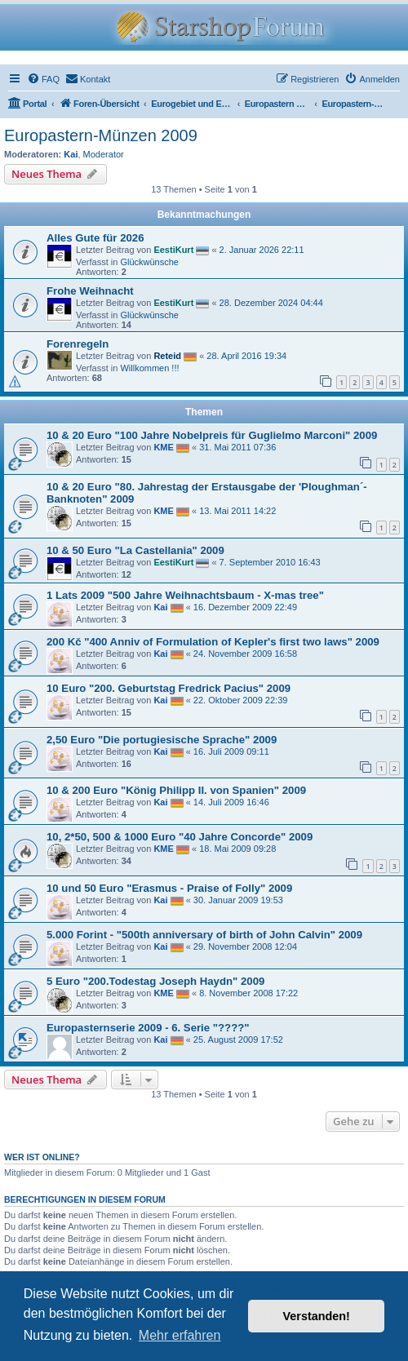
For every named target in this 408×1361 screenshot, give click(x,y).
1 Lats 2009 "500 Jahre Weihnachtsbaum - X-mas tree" (185, 595)
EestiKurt (173, 249)
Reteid (167, 355)
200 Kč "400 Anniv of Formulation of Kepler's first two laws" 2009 (213, 642)
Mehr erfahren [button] (180, 1335)
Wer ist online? (42, 1157)
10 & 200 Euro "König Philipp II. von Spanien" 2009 (176, 790)
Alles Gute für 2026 (95, 238)
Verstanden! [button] (316, 1316)
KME (163, 447)
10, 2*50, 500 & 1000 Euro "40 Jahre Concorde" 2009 (180, 837)
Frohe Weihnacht (90, 291)
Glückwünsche (149, 262)
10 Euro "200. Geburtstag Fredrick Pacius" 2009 (168, 688)
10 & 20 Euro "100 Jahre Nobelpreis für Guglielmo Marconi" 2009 (212, 435)
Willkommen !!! (149, 368)
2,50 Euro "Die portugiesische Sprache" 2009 (162, 740)
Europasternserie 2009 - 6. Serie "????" (148, 1028)
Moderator (103, 154)
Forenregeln (78, 344)
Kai (71, 154)
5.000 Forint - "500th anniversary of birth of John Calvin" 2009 (204, 935)
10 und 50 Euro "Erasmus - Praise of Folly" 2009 (169, 888)
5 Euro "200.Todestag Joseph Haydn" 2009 (155, 981)
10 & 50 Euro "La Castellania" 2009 (135, 550)
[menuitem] (43, 79)
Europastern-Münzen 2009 (100, 135)
